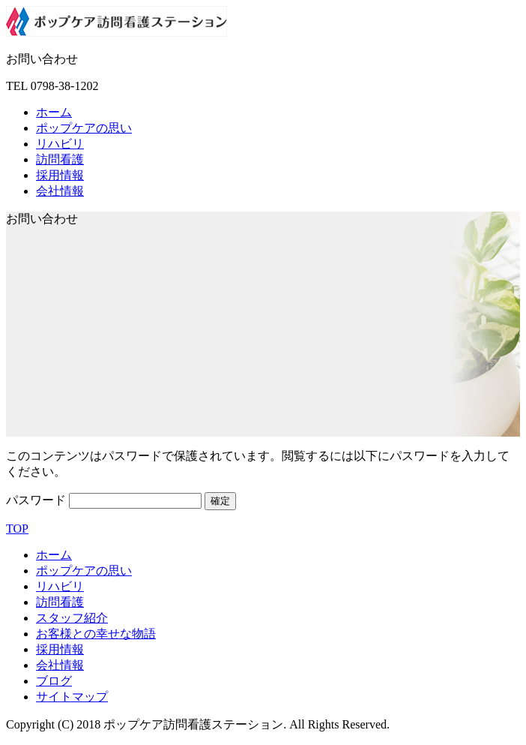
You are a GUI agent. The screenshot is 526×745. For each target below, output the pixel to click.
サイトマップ (72, 696)
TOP (17, 528)
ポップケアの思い (84, 128)
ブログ (54, 680)
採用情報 (60, 175)
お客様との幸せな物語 (96, 633)
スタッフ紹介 (72, 617)
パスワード (104, 500)
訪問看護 (60, 159)
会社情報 (60, 191)
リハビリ (60, 143)
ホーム (54, 112)
